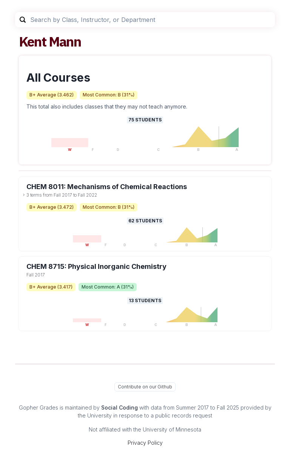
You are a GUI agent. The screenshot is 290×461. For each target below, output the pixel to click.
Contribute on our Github (145, 387)
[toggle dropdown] (23, 194)
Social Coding (119, 407)
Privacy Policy (145, 442)
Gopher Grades (38, 407)
